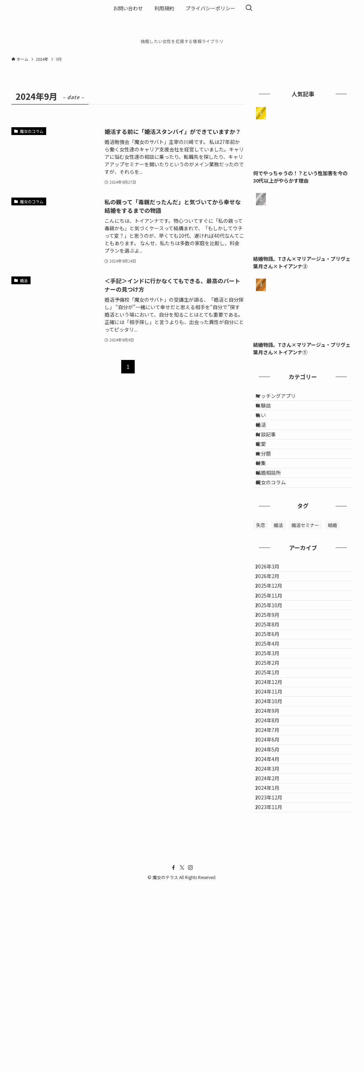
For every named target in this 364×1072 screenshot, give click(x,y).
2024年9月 (273, 842)
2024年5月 (273, 901)
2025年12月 (274, 650)
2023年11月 (274, 990)
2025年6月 (273, 724)
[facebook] (173, 1053)
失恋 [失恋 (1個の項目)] (260, 576)
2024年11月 (274, 813)
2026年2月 (273, 635)
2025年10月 (274, 679)
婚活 (267, 442)
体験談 (269, 412)
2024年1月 (273, 960)
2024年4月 (273, 916)
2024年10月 (274, 827)
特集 (267, 501)
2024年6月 (273, 886)
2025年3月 (273, 753)
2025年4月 (273, 739)
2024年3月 (273, 930)
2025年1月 (273, 783)
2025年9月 (273, 694)
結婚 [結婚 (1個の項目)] (332, 576)
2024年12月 (274, 798)
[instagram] (190, 1053)
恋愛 (267, 472)
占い (267, 427)
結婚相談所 (274, 516)
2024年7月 (273, 872)
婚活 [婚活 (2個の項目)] (278, 576)
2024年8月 (273, 857)
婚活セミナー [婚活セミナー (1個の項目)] (305, 576)
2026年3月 (273, 620)
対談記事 (272, 457)
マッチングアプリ (282, 398)
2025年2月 (273, 768)
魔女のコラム (277, 531)
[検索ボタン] (249, 8)
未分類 (269, 486)
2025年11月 (274, 665)
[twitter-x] (182, 1053)
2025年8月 (273, 709)
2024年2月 (273, 945)
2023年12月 (274, 975)
